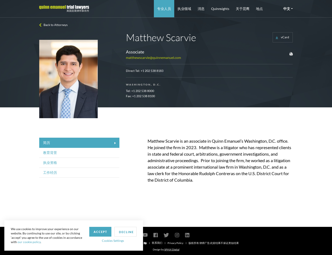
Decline (126, 232)
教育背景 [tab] (50, 152)
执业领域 (184, 8)
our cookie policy (29, 242)
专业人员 (164, 8)
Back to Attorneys (56, 25)
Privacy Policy (175, 243)
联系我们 (157, 242)
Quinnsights (220, 8)
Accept (100, 232)
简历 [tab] (46, 142)
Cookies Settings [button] (113, 240)
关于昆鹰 (243, 8)
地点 (259, 8)
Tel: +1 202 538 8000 (140, 91)
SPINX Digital (171, 249)
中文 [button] (286, 8)
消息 (201, 8)
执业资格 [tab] (50, 162)
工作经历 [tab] (50, 172)
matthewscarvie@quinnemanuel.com (153, 57)
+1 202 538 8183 (152, 71)
